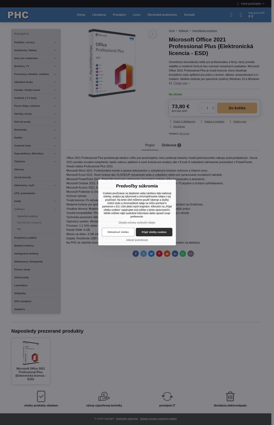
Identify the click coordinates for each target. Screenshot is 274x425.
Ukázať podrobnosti (137, 240)
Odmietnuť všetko (118, 232)
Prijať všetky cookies (154, 232)
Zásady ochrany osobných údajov (137, 222)
